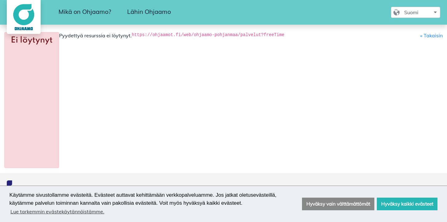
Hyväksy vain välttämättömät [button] (338, 204)
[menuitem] (84, 12)
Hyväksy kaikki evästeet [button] (407, 204)
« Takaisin (431, 35)
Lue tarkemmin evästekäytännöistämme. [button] (57, 211)
